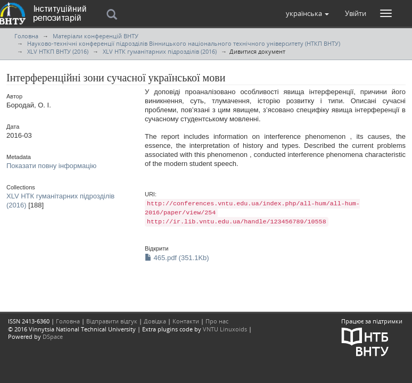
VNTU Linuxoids (225, 329)
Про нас (216, 321)
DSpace (53, 336)
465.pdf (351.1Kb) (177, 258)
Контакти (185, 321)
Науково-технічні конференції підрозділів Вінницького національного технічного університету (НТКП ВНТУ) (183, 43)
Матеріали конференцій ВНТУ (95, 36)
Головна (26, 36)
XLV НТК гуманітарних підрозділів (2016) (160, 51)
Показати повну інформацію (51, 166)
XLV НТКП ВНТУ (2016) (57, 51)
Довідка (155, 321)
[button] (307, 13)
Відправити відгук (111, 321)
